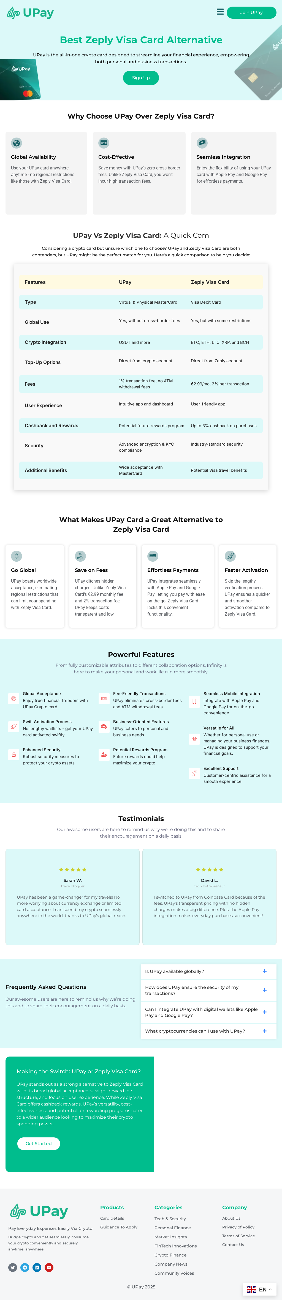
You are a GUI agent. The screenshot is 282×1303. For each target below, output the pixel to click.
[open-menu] (220, 13)
